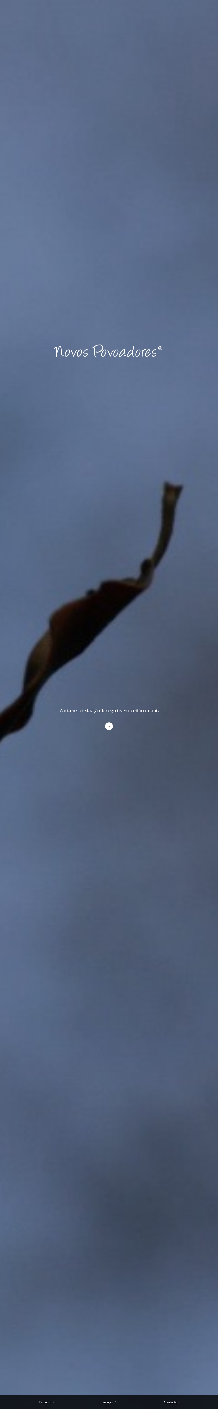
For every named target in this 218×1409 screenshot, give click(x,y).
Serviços (108, 1402)
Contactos (171, 1402)
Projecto (45, 1402)
